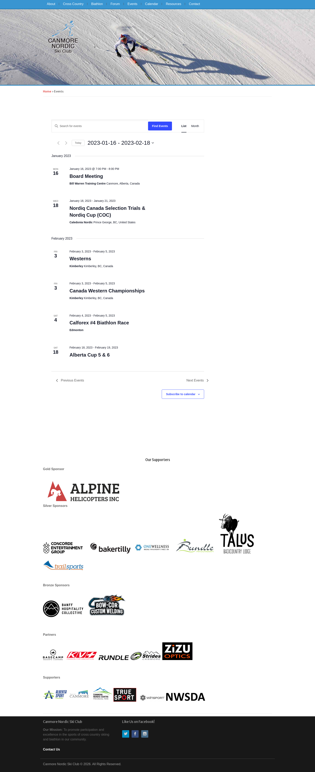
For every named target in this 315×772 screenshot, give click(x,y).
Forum (115, 4)
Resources (173, 4)
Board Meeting (86, 176)
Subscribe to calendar (180, 394)
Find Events (160, 126)
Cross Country (73, 4)
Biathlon (97, 4)
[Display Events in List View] (183, 126)
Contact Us (51, 749)
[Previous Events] (58, 142)
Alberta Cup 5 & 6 (90, 355)
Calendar (151, 4)
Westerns (80, 258)
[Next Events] (66, 142)
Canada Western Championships (107, 290)
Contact (194, 4)
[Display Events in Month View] (195, 126)
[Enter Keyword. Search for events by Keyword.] (100, 126)
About (51, 4)
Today (78, 142)
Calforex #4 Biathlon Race (99, 322)
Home (47, 91)
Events (132, 4)
